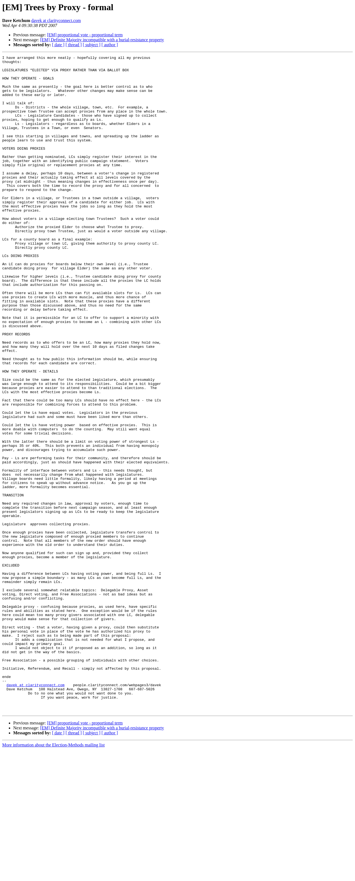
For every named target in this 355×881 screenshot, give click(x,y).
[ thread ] (73, 44)
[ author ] (110, 44)
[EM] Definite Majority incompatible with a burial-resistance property (102, 39)
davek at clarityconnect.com (56, 20)
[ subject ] (91, 44)
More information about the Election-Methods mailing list (53, 876)
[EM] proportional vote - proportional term (85, 34)
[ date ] (58, 44)
